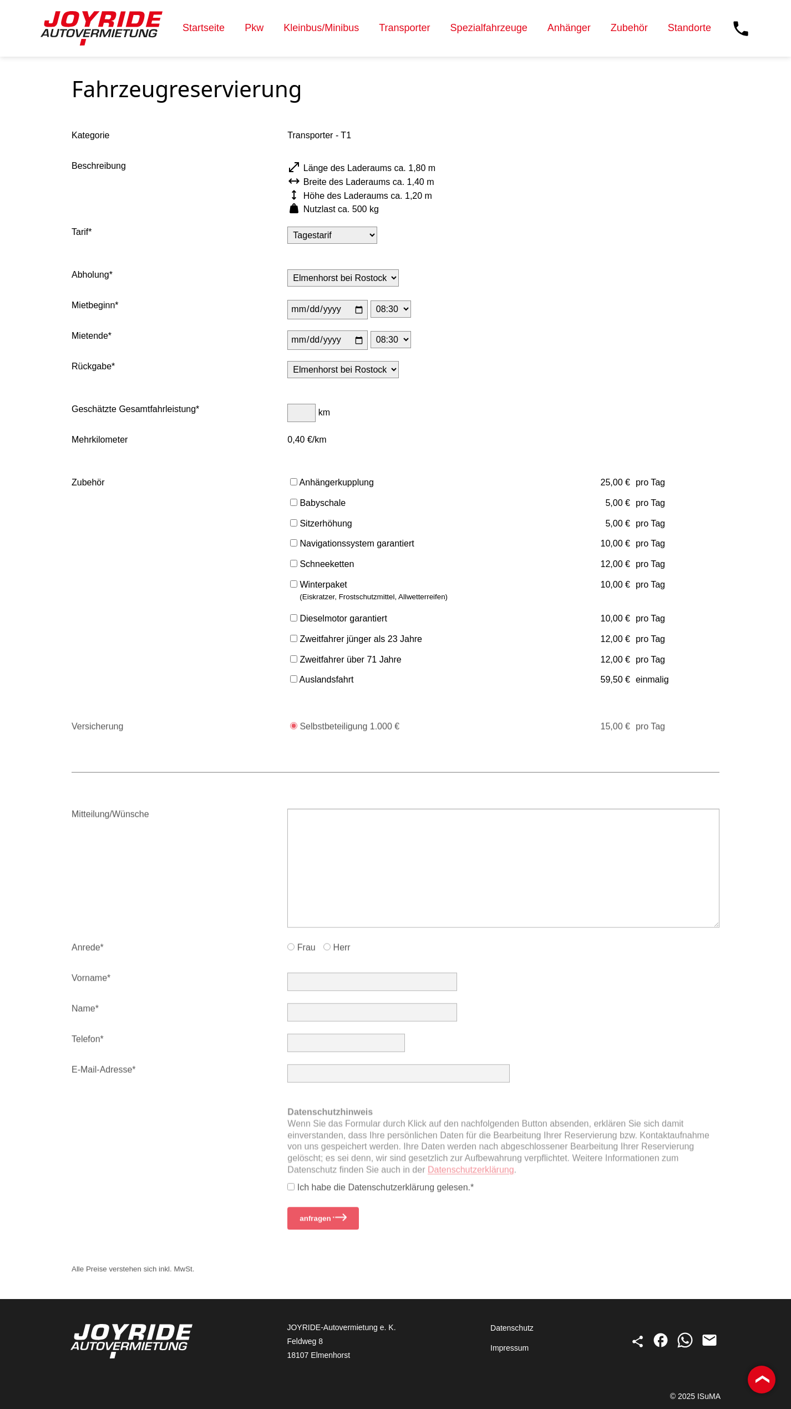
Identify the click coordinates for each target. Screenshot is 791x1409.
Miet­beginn (93, 306)
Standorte (689, 27)
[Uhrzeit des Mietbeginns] (391, 310)
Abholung (90, 275)
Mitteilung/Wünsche (110, 819)
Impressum (509, 1347)
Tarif (80, 233)
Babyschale (318, 504)
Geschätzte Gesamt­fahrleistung (134, 410)
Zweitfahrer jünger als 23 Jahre (356, 640)
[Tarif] (332, 236)
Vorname (89, 982)
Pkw (254, 27)
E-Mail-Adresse (102, 1074)
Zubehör (629, 27)
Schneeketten (322, 565)
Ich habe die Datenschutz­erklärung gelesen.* (380, 1191)
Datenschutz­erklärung (471, 1179)
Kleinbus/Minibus (321, 27)
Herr (337, 952)
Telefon (86, 1044)
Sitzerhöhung (321, 524)
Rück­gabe (91, 367)
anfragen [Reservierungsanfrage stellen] (323, 1223)
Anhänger (569, 27)
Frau (301, 952)
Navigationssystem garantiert (352, 544)
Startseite (203, 27)
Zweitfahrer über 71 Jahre (346, 660)
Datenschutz (512, 1327)
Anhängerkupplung (332, 483)
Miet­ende (90, 337)
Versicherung (97, 731)
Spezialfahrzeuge (489, 27)
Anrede (86, 952)
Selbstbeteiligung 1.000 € (344, 731)
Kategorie (91, 136)
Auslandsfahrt (321, 680)
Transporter (404, 27)
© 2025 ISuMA (695, 1396)
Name (83, 1013)
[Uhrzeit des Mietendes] (391, 340)
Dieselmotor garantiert (338, 619)
